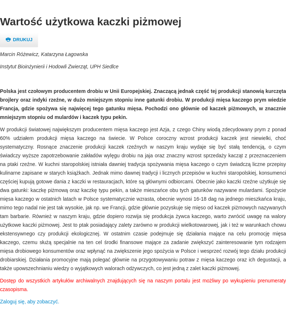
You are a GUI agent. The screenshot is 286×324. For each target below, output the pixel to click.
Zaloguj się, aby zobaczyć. (29, 301)
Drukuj (18, 39)
